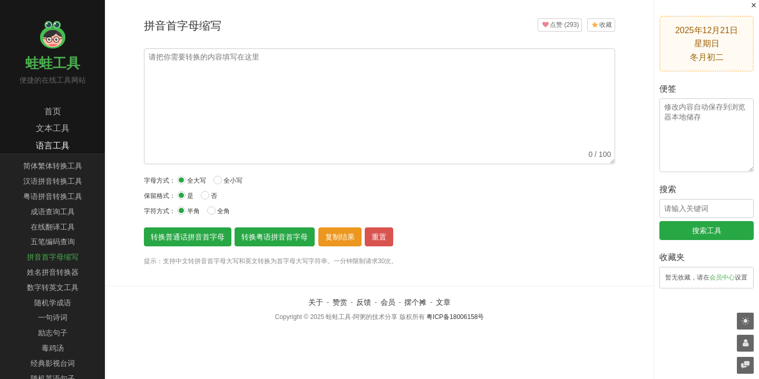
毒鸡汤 (53, 348)
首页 (52, 111)
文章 (443, 302)
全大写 (191, 180)
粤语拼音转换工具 (52, 196)
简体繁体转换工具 (52, 166)
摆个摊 (415, 302)
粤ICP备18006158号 (455, 317)
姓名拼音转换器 (53, 272)
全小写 (227, 180)
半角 (188, 210)
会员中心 (722, 277)
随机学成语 (52, 302)
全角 (218, 210)
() (560, 24)
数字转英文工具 (53, 287)
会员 (388, 302)
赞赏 (340, 302)
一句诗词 (52, 317)
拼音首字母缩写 (53, 257)
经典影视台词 (53, 363)
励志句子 (52, 332)
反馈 (363, 302)
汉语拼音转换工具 (52, 181)
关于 (315, 302)
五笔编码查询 (53, 241)
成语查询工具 (53, 211)
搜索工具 (707, 230)
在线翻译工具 (53, 227)
